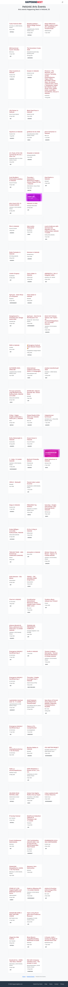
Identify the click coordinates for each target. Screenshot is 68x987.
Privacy (62, 984)
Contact (56, 984)
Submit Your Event (37, 984)
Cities (45, 984)
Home (50, 984)
